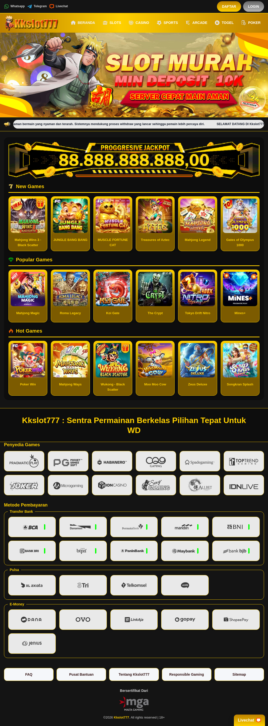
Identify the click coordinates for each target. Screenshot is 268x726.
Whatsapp (14, 6)
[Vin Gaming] (134, 703)
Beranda (83, 22)
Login (253, 6)
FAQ (28, 674)
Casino (139, 22)
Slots (112, 22)
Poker (251, 22)
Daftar (229, 6)
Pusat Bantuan (81, 674)
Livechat (58, 6)
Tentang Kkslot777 (134, 674)
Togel (224, 22)
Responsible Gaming (186, 674)
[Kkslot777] (31, 22)
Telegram (37, 6)
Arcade (196, 22)
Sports (167, 22)
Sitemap (239, 674)
